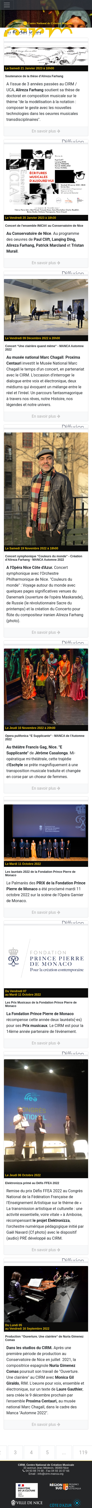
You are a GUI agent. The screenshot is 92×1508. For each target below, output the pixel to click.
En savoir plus (46, 131)
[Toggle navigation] (7, 5)
